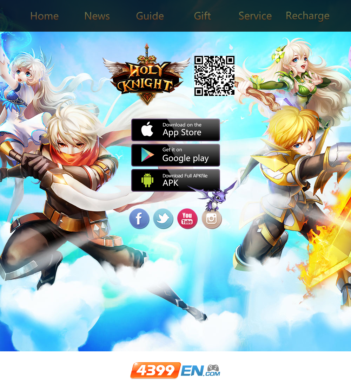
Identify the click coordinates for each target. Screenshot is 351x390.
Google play (175, 155)
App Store (175, 129)
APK (175, 180)
